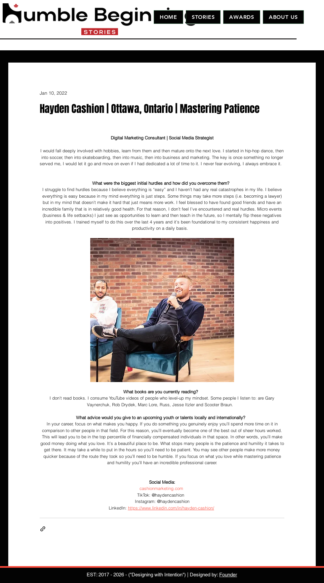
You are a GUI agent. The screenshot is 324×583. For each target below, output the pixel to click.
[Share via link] (43, 529)
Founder (228, 574)
